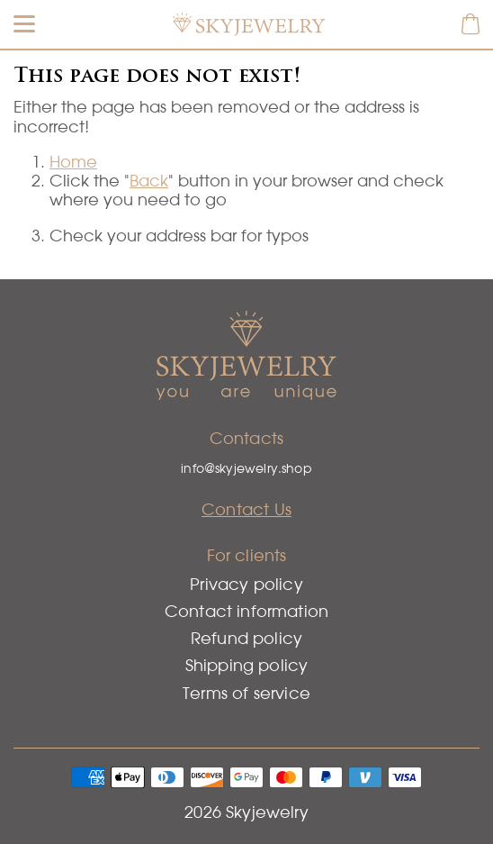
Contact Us (246, 509)
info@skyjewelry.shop (246, 468)
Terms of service (246, 693)
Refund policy (246, 638)
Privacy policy (246, 584)
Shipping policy (247, 665)
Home (73, 161)
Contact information (246, 611)
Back (149, 180)
